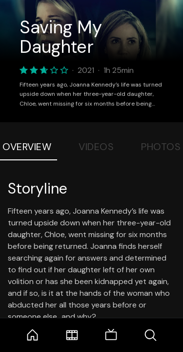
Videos (96, 146)
